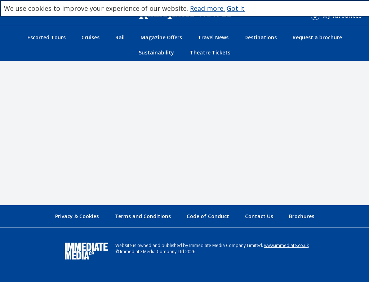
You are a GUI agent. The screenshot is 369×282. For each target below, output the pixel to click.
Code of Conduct (208, 216)
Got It (236, 8)
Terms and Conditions (143, 216)
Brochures (301, 216)
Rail (120, 37)
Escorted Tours (46, 37)
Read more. (207, 8)
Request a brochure (317, 37)
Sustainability (156, 52)
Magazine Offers (161, 37)
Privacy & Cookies (77, 216)
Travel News (213, 37)
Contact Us (259, 216)
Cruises (90, 37)
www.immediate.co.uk (286, 245)
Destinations (260, 37)
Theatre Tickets (210, 52)
